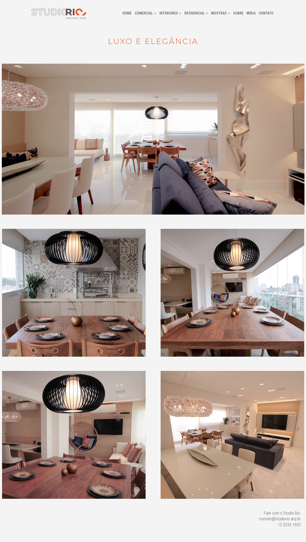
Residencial (196, 13)
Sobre (238, 13)
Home (127, 13)
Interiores (170, 13)
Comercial (145, 13)
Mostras (220, 13)
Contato (266, 13)
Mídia (251, 13)
